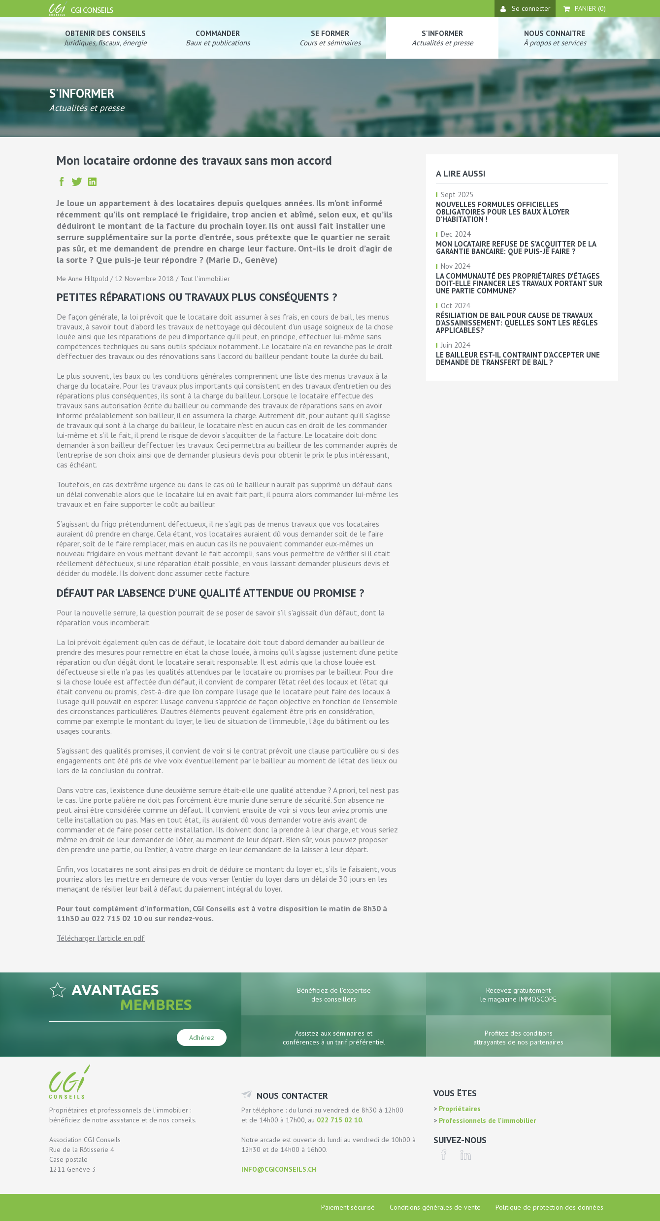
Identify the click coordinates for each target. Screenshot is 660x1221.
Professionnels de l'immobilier (486, 1120)
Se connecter (525, 8)
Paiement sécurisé (348, 1207)
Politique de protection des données (549, 1207)
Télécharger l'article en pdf (101, 938)
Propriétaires (459, 1108)
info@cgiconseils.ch (278, 1169)
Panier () (584, 8)
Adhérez (201, 1037)
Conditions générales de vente (435, 1207)
